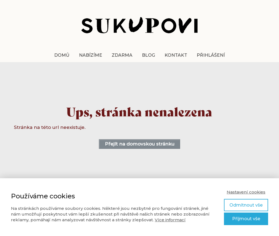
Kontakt (176, 55)
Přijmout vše (246, 218)
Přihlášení (211, 55)
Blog (148, 55)
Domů (61, 55)
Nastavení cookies (246, 192)
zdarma (122, 55)
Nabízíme (90, 55)
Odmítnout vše (246, 205)
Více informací (170, 219)
